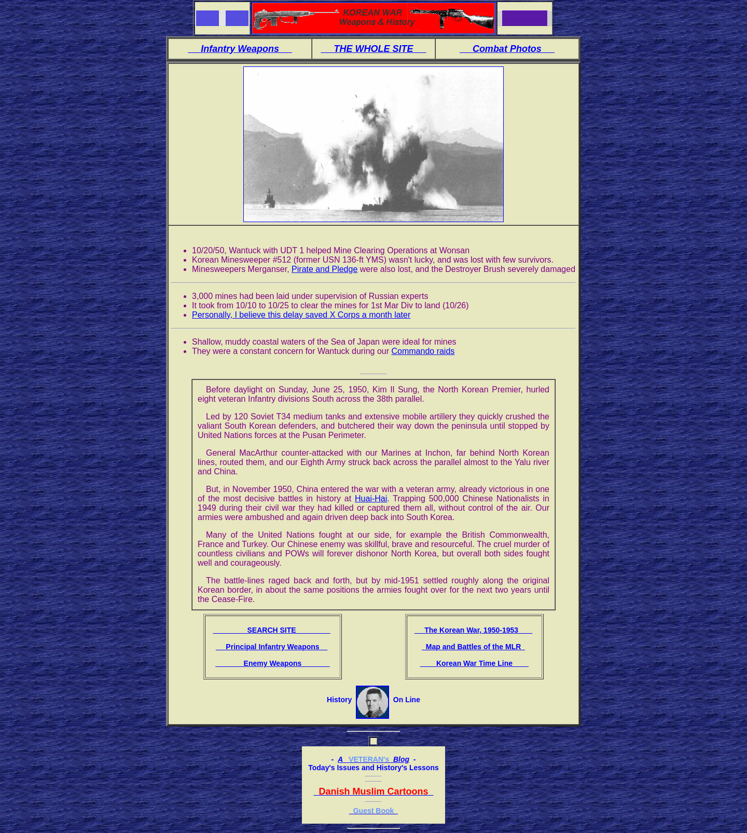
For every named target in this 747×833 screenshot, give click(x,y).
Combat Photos (507, 49)
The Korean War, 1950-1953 (473, 630)
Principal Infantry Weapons (271, 647)
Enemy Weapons (272, 663)
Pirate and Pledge (324, 269)
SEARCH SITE (271, 630)
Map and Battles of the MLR (473, 647)
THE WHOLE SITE (373, 49)
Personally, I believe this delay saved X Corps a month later (301, 314)
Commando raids (422, 351)
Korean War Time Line (474, 663)
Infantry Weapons (240, 49)
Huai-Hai (371, 498)
